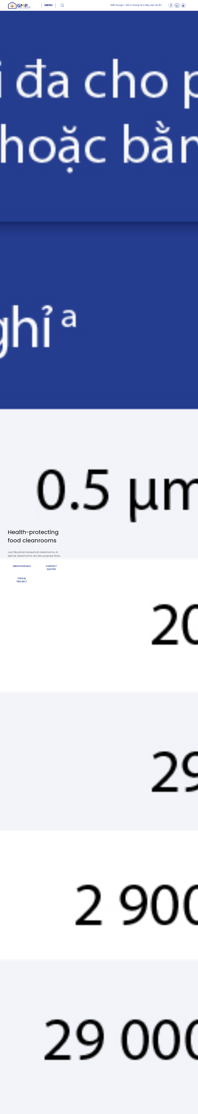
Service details (22, 566)
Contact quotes (51, 568)
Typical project (22, 580)
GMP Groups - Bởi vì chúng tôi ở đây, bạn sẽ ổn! (136, 5)
